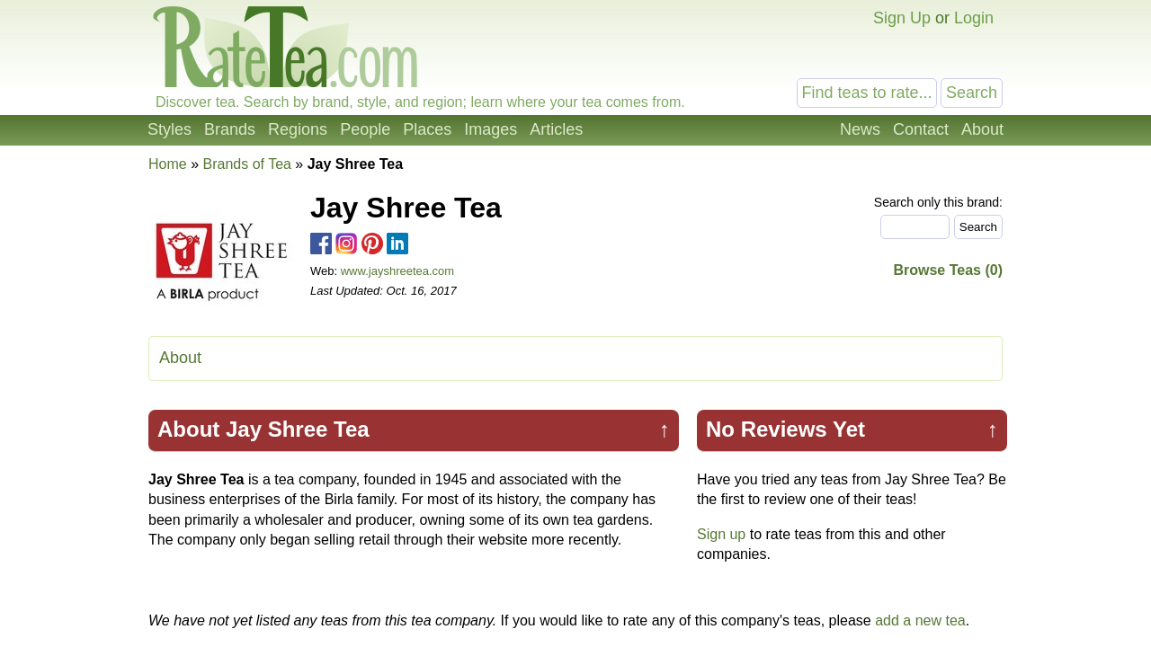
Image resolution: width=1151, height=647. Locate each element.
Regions (297, 129)
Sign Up (902, 18)
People (365, 129)
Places (427, 129)
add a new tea (920, 620)
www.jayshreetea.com (397, 271)
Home (167, 164)
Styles (169, 129)
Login (974, 18)
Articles (556, 129)
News (860, 129)
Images (490, 129)
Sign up (721, 534)
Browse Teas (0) (948, 270)
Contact (921, 129)
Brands (229, 129)
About (982, 129)
